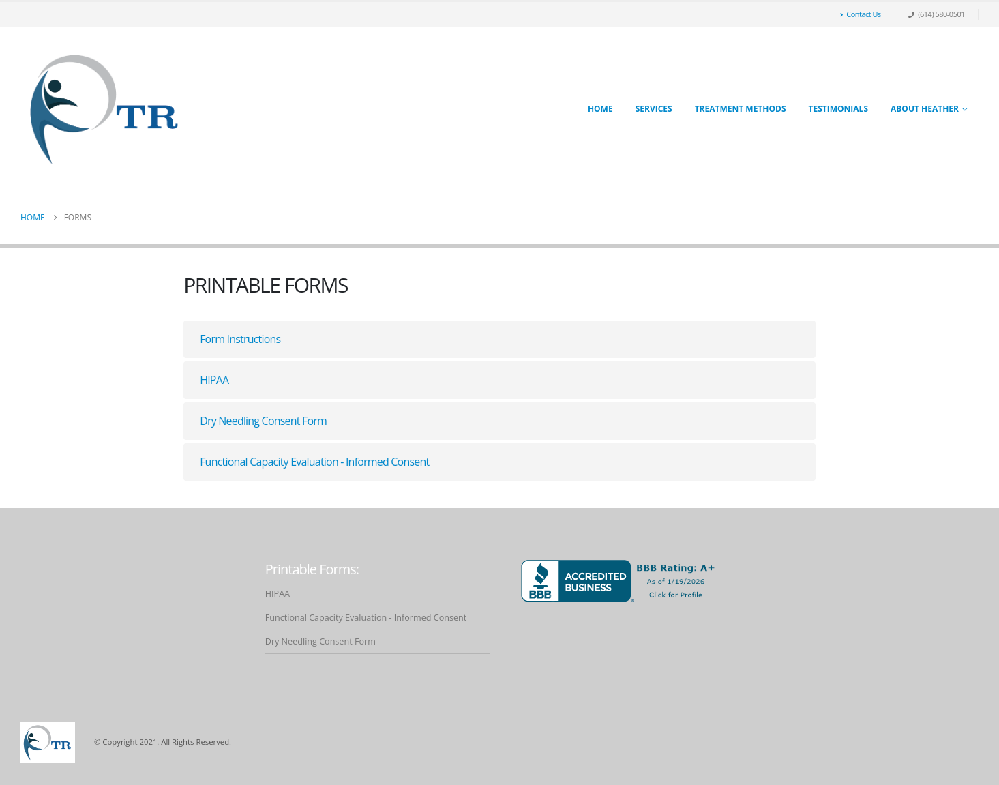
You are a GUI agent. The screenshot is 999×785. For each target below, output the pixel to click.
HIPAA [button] (214, 379)
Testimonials (838, 109)
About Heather (925, 109)
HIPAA (277, 593)
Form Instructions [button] (240, 338)
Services (654, 109)
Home (600, 109)
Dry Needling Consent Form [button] (263, 420)
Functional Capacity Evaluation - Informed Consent (366, 617)
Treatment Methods (740, 109)
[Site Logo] (105, 109)
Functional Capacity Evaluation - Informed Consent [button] (314, 461)
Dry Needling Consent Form (320, 641)
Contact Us (860, 14)
